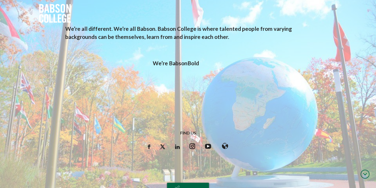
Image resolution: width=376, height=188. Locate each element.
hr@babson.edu (188, 171)
